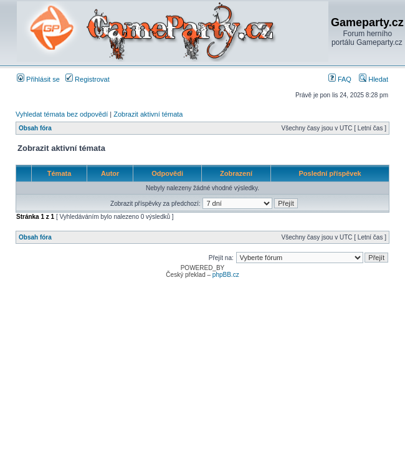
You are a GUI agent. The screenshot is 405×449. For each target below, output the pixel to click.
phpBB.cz (225, 274)
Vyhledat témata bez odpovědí (62, 114)
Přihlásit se (38, 79)
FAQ (339, 79)
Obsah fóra (35, 128)
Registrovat (87, 79)
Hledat (373, 79)
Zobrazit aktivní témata (148, 114)
